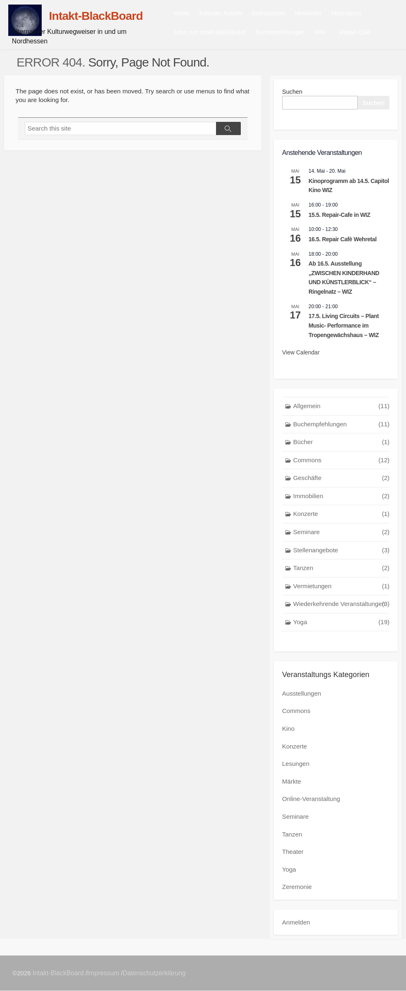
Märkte (291, 783)
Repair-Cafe (364, 33)
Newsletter (319, 14)
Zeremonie (297, 887)
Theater (293, 852)
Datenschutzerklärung (154, 973)
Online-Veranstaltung (311, 800)
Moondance (357, 14)
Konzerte (341, 516)
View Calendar (301, 355)
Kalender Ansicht (231, 14)
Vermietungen (341, 588)
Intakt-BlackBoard (59, 973)
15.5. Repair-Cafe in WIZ (339, 217)
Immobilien (341, 498)
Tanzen (341, 570)
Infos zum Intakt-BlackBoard (220, 33)
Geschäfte (341, 480)
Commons (341, 462)
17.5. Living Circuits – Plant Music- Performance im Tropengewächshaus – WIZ (344, 327)
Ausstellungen (301, 695)
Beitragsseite (279, 14)
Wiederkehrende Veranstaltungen (341, 606)
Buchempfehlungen (290, 33)
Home (192, 14)
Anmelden (296, 922)
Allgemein (341, 408)
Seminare (341, 534)
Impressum (104, 973)
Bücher (341, 444)
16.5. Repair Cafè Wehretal (343, 241)
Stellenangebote (341, 552)
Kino (288, 730)
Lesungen (295, 765)
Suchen (292, 93)
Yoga (341, 624)
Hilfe (331, 33)
